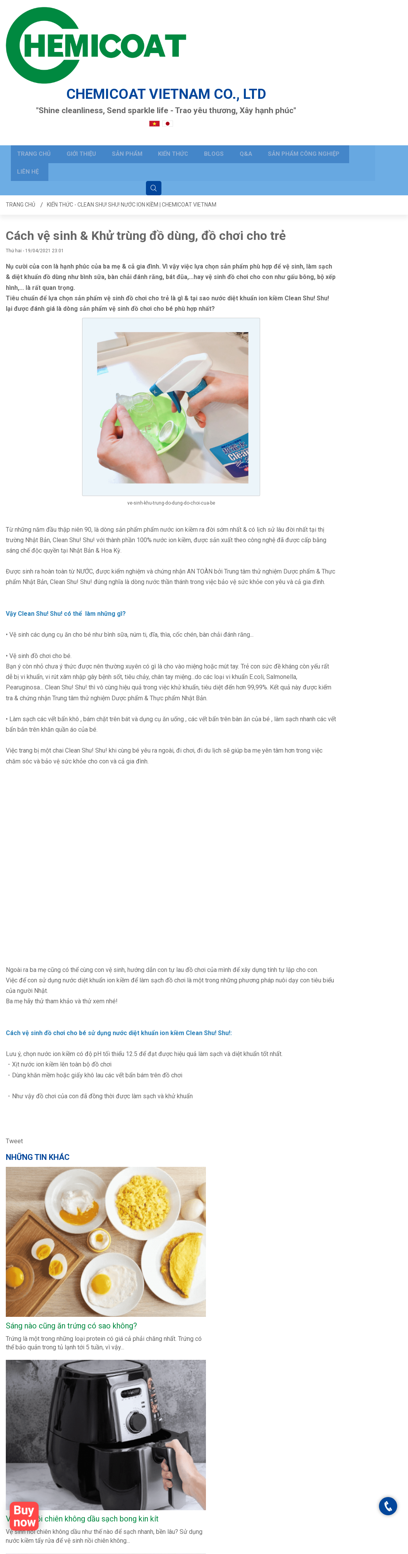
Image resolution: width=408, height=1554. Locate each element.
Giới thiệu (70, 76)
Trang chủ (25, 76)
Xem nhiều (24, 1137)
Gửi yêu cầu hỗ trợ (95, 1439)
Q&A (222, 76)
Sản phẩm (113, 76)
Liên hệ (338, 76)
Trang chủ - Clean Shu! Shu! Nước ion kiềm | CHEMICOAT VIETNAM (230, 1545)
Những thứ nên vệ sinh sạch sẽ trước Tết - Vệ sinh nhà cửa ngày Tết (353, 1251)
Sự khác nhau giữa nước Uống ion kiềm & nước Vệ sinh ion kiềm (348, 805)
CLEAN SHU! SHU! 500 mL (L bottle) (64, 1105)
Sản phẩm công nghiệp (277, 76)
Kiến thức (157, 76)
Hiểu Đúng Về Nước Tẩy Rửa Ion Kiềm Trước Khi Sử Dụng (352, 660)
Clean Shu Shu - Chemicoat (328, 1417)
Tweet (14, 1033)
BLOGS (194, 76)
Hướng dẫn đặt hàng (98, 1450)
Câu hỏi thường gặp (97, 1428)
